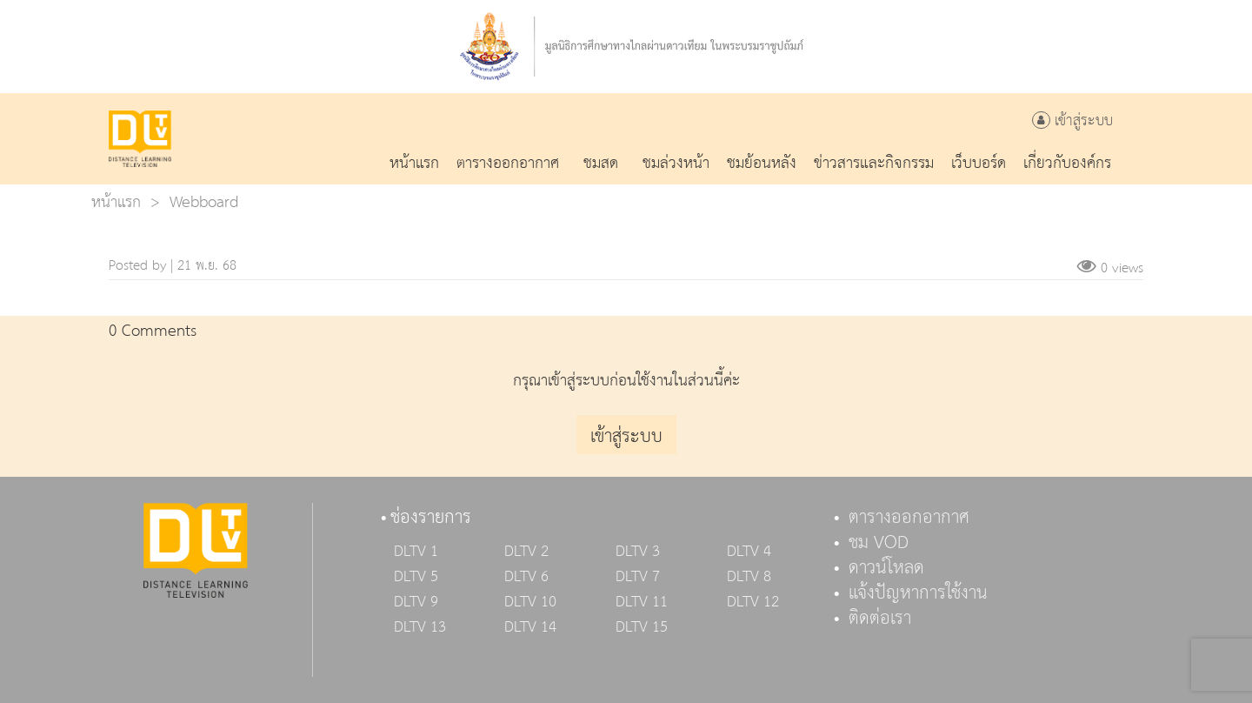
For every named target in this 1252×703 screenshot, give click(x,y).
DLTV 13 (420, 627)
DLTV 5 (416, 577)
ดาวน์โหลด (886, 568)
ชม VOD (879, 543)
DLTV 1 (416, 551)
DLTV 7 (638, 577)
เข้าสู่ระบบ (1072, 121)
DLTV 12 (753, 602)
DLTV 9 (416, 602)
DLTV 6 (526, 577)
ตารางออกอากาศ (909, 517)
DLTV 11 (642, 602)
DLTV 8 (749, 577)
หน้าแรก (116, 202)
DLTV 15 (642, 627)
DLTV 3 (638, 551)
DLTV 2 (526, 551)
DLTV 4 (749, 551)
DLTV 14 (530, 627)
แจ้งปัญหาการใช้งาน (918, 593)
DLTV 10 (530, 602)
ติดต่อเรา (880, 618)
